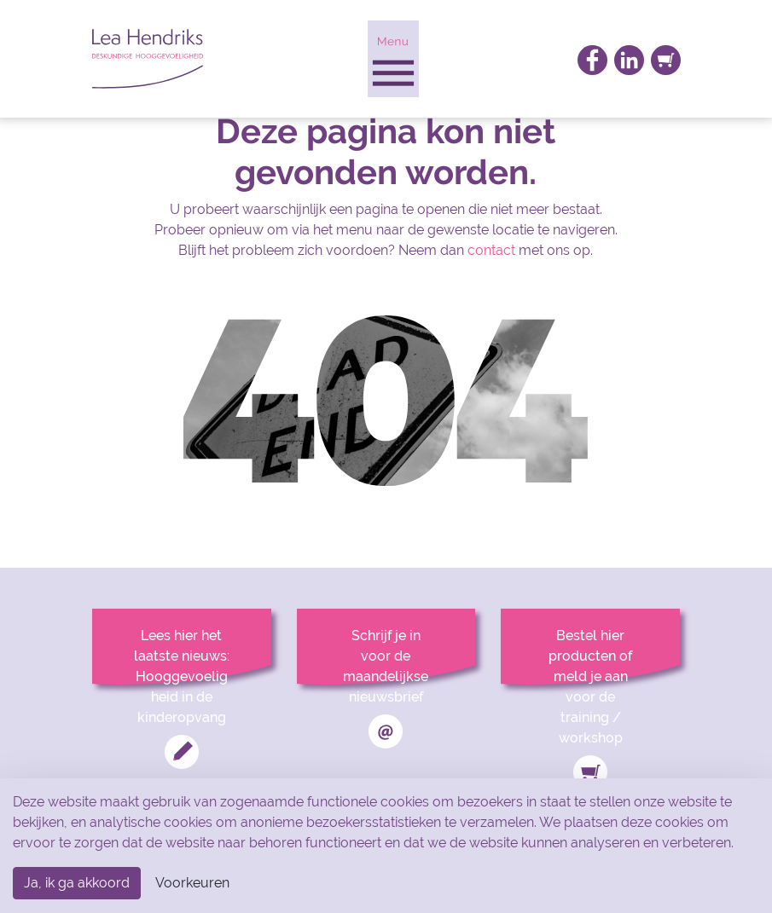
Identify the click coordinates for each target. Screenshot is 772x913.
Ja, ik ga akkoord (77, 883)
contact (491, 250)
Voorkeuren (192, 883)
